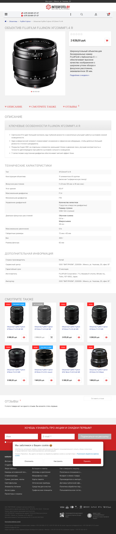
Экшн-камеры (11, 468)
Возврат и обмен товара (70, 476)
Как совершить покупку (69, 468)
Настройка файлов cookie (13, 521)
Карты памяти (38, 479)
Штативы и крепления (41, 472)
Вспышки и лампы (39, 468)
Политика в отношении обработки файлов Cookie (72, 472)
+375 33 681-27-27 (30, 16)
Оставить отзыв (97, 398)
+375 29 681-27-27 (30, 13)
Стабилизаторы (11, 476)
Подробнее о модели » (79, 75)
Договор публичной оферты (71, 483)
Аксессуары (10, 490)
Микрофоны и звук (40, 476)
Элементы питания (13, 486)
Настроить (58, 461)
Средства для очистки (41, 486)
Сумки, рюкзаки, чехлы (14, 479)
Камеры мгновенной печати (16, 472)
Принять (87, 461)
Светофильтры (11, 483)
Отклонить (29, 461)
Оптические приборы (41, 483)
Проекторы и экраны (13, 494)
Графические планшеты (42, 490)
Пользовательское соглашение (72, 490)
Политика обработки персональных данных (72, 486)
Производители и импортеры (72, 479)
